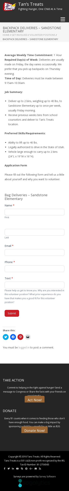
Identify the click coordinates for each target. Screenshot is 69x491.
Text (9, 278)
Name (9, 205)
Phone (10, 262)
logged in (24, 347)
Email (9, 246)
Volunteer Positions (42, 35)
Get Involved (20, 35)
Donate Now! (34, 430)
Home (6, 35)
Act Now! (35, 400)
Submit (12, 313)
